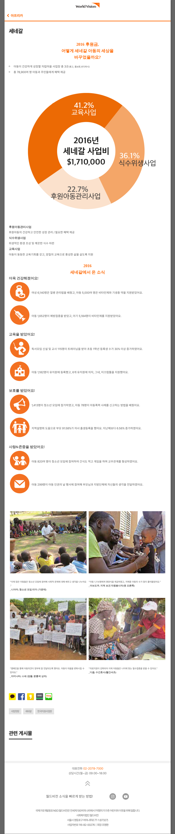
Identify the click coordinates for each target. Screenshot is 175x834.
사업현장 (15, 711)
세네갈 (28, 711)
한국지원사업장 (44, 711)
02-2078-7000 (93, 768)
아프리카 (15, 16)
